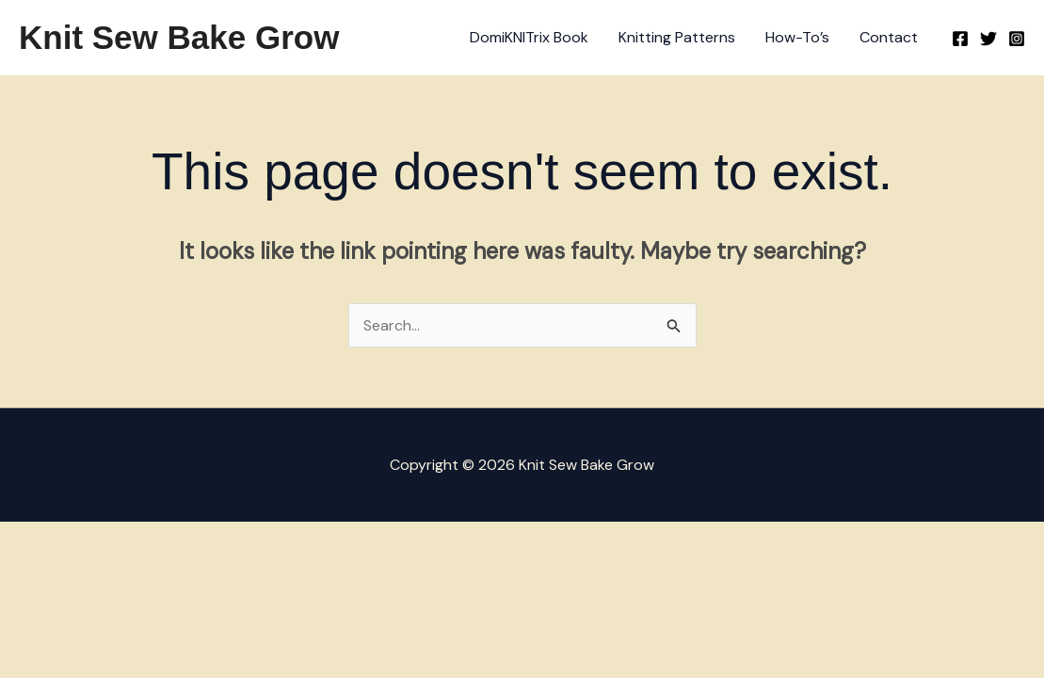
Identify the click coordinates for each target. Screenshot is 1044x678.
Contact (888, 37)
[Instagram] (1016, 38)
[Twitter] (988, 38)
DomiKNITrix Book (529, 37)
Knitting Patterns (676, 37)
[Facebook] (960, 38)
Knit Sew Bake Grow (179, 37)
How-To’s (797, 37)
